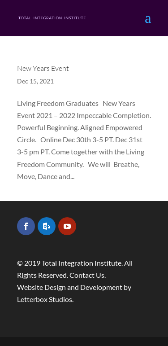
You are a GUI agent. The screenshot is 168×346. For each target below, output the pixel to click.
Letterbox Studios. (45, 299)
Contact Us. (87, 275)
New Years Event (43, 68)
